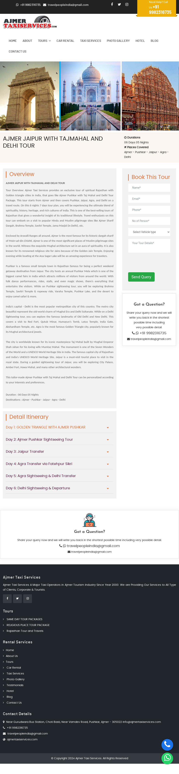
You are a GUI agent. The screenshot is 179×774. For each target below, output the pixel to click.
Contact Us (17, 51)
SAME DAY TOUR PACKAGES (22, 619)
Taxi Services (90, 40)
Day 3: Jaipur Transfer (25, 452)
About (27, 40)
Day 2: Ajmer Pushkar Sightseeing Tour (39, 439)
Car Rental (65, 40)
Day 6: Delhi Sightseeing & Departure (38, 488)
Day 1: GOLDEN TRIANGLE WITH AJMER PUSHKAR (45, 427)
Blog (154, 40)
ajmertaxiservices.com (22, 739)
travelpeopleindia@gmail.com (150, 339)
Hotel (140, 40)
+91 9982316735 (152, 333)
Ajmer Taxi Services (88, 758)
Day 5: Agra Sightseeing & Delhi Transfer (41, 476)
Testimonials (13, 685)
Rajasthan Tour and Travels (23, 631)
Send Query (141, 277)
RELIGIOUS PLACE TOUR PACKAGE (26, 625)
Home (13, 40)
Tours (44, 40)
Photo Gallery (118, 40)
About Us (10, 656)
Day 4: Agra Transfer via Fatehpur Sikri (39, 464)
